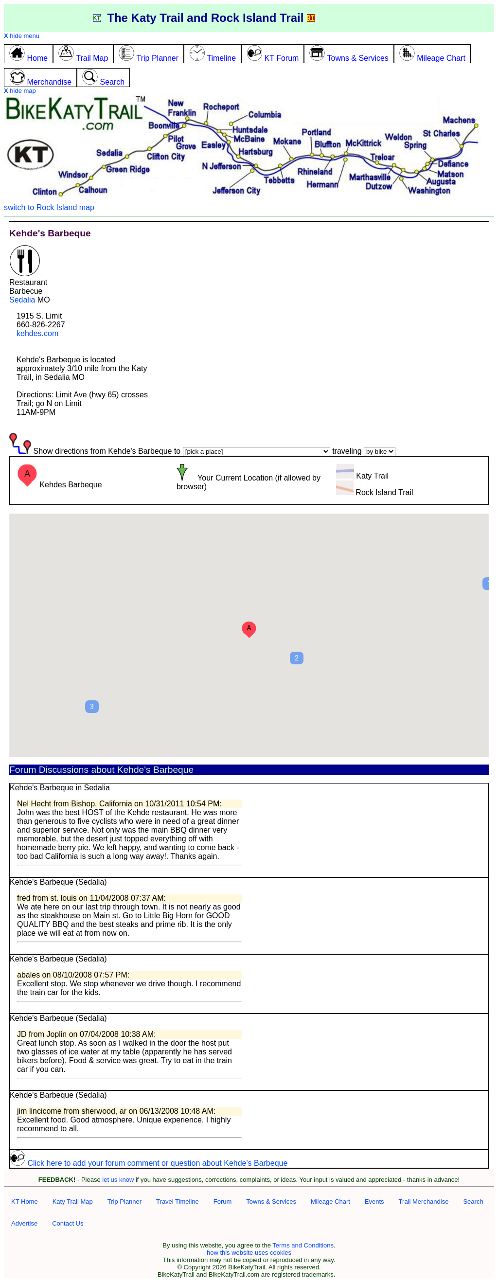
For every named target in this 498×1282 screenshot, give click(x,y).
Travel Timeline (177, 1201)
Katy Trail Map (73, 1201)
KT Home (24, 1201)
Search (473, 1201)
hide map (20, 90)
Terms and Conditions (303, 1245)
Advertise (24, 1223)
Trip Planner (124, 1201)
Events (374, 1201)
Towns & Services (271, 1201)
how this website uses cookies (249, 1252)
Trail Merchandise (424, 1201)
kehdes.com (37, 333)
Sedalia (22, 300)
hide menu (21, 35)
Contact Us (67, 1223)
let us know (118, 1179)
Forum (222, 1201)
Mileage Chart (330, 1201)
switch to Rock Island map (49, 207)
